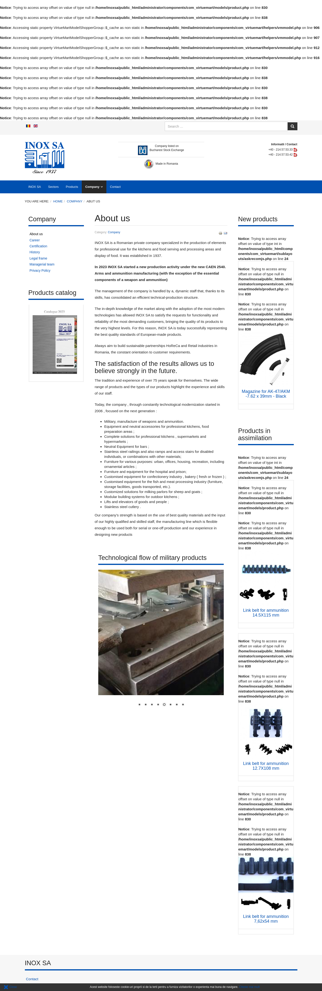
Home (58, 201)
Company (92, 187)
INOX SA (34, 187)
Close (10, 987)
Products (72, 187)
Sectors (53, 187)
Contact (115, 187)
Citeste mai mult (249, 987)
